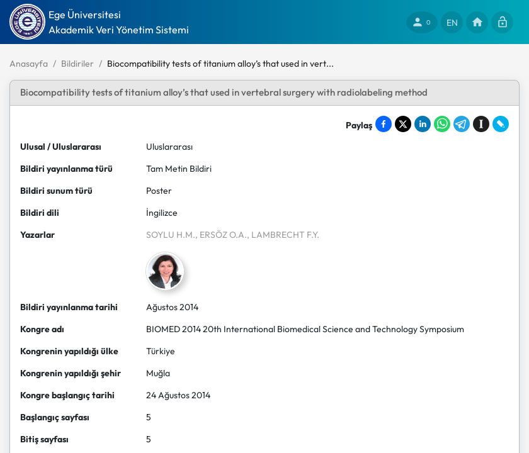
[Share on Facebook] (383, 124)
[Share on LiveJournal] (500, 124)
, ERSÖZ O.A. (221, 234)
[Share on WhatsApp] (442, 124)
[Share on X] (403, 124)
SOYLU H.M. (170, 234)
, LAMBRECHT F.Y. (283, 234)
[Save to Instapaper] (481, 124)
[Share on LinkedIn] (422, 124)
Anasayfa (28, 63)
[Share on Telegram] (461, 124)
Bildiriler (77, 63)
